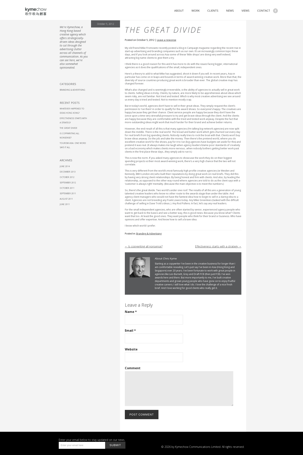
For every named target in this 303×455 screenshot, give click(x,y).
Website (131, 349)
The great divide (68, 128)
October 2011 (67, 188)
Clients (212, 10)
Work (196, 10)
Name (131, 312)
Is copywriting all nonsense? (144, 246)
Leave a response (166, 40)
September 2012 (68, 182)
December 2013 (68, 171)
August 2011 (66, 198)
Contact (263, 10)
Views (245, 10)
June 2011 (65, 204)
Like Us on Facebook (275, 10)
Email (130, 330)
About (179, 10)
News (230, 10)
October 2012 (67, 177)
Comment (132, 368)
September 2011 (68, 193)
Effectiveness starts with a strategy (218, 246)
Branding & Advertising (149, 233)
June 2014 (65, 166)
